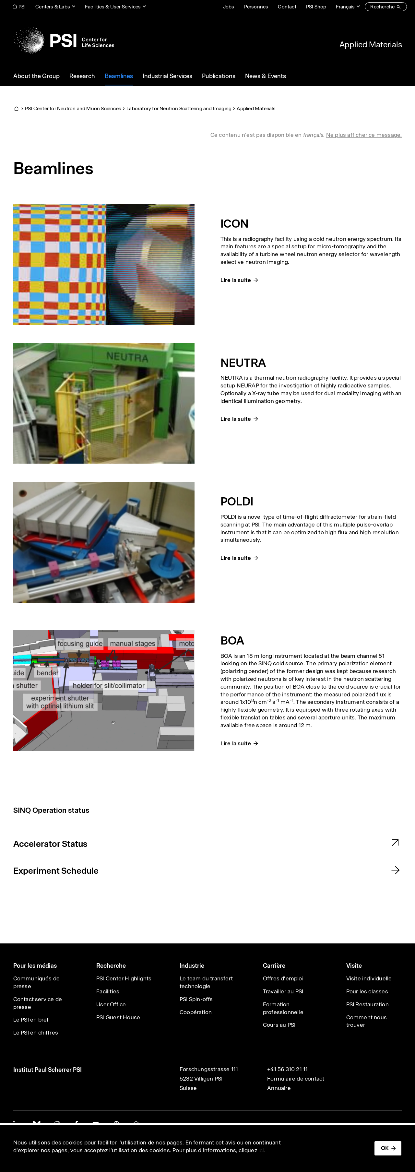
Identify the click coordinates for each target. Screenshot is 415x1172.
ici (261, 1150)
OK (385, 1148)
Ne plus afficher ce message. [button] (364, 135)
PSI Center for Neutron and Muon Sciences (73, 108)
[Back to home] (63, 40)
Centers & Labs (52, 6)
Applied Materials (370, 44)
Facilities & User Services (113, 6)
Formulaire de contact (295, 1078)
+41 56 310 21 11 (287, 1069)
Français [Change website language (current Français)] (345, 6)
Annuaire (279, 1088)
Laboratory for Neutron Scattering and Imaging (178, 108)
